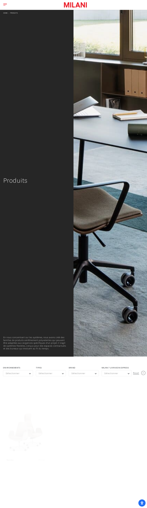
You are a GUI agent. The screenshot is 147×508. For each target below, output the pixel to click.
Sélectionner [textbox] (12, 373)
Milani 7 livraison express (115, 368)
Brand (72, 368)
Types (39, 368)
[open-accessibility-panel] (142, 503)
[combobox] (18, 373)
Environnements (11, 368)
